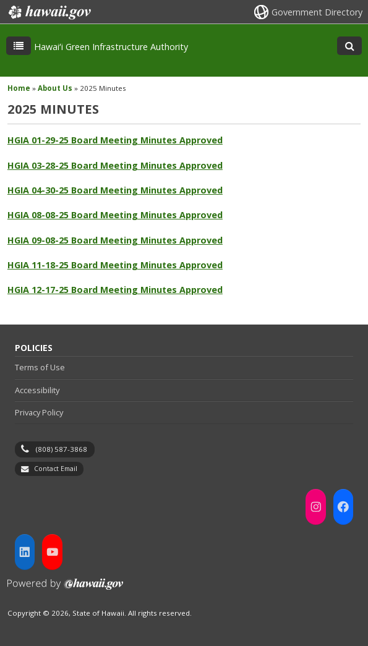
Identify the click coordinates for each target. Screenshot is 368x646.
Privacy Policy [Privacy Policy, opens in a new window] (39, 412)
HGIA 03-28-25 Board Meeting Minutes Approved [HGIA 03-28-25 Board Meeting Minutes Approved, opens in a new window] (115, 165)
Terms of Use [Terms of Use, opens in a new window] (40, 367)
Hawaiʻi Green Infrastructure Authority (111, 47)
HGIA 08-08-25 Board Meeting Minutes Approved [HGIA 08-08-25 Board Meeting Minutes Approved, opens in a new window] (115, 215)
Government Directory (317, 12)
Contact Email (55, 468)
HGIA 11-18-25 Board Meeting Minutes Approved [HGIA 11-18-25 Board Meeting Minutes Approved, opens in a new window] (115, 265)
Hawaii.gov (48, 12)
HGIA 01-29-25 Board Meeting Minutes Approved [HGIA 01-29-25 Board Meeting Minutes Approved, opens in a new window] (115, 140)
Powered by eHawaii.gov (65, 589)
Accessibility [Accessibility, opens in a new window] (37, 390)
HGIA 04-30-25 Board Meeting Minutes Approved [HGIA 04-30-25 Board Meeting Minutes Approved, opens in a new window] (115, 190)
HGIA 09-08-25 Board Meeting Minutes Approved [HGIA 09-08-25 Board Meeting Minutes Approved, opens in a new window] (115, 240)
